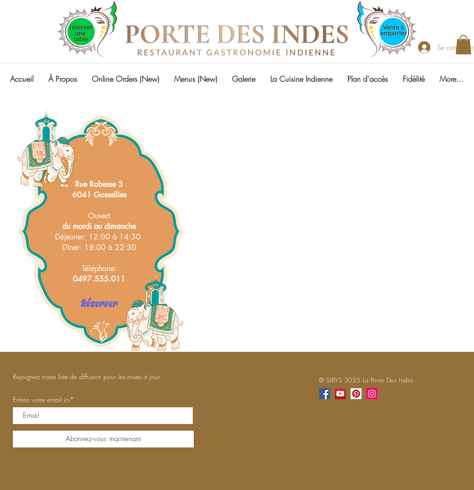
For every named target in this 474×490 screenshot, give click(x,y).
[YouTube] (340, 393)
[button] (463, 44)
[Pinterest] (356, 393)
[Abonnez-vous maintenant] (103, 439)
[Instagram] (371, 393)
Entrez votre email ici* (43, 399)
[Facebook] (324, 393)
